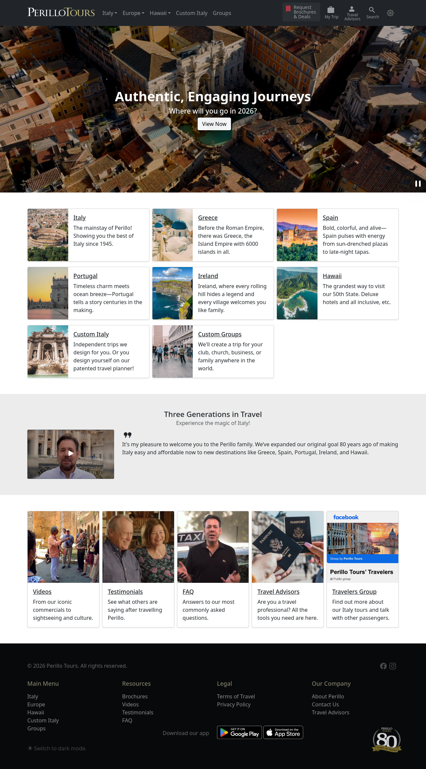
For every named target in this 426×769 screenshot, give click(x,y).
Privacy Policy (234, 704)
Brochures (135, 696)
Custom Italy (192, 13)
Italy (80, 217)
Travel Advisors (278, 591)
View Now (214, 124)
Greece (208, 217)
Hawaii (332, 275)
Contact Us (325, 704)
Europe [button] (131, 13)
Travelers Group (354, 591)
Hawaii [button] (158, 13)
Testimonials (125, 591)
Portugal (86, 275)
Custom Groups (220, 334)
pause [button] (418, 184)
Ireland (208, 275)
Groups (222, 13)
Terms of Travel (236, 696)
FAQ (188, 591)
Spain (330, 217)
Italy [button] (108, 13)
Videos (42, 591)
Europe (36, 704)
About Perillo (328, 696)
